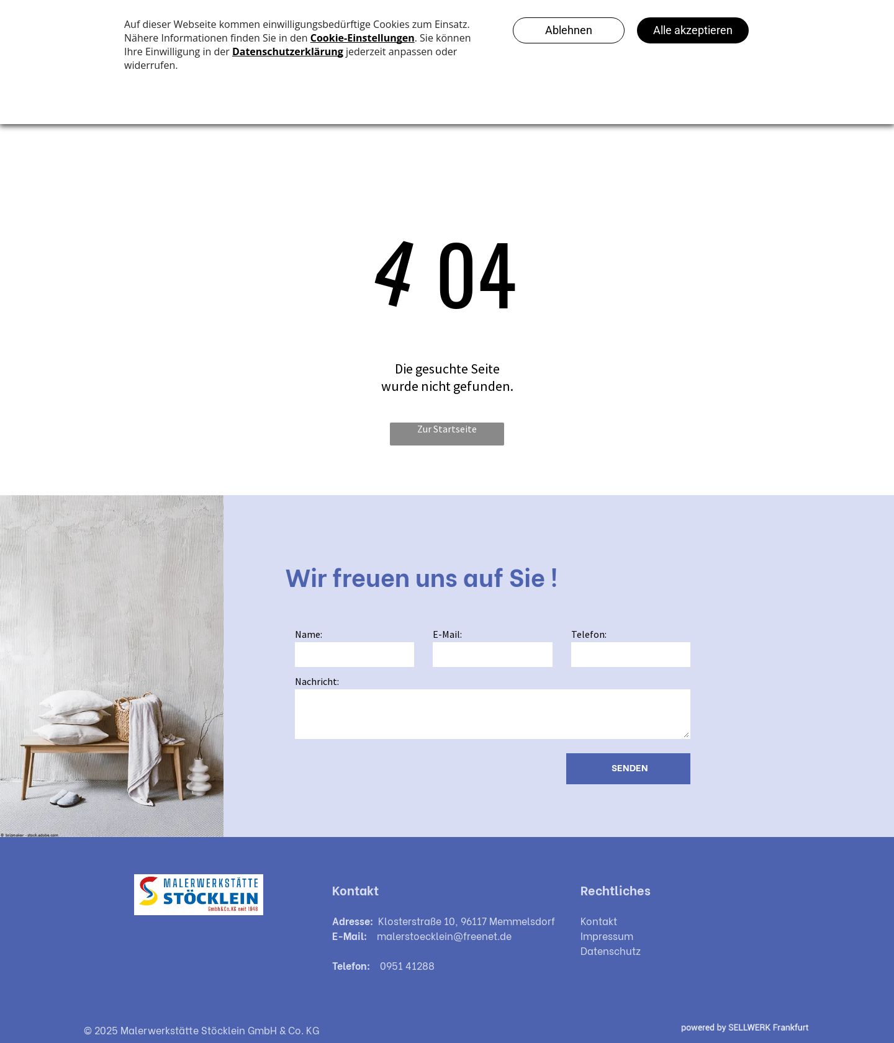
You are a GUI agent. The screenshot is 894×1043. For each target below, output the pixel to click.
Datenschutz (610, 950)
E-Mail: (447, 634)
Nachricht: (317, 681)
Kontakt (598, 920)
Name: (308, 634)
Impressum (606, 935)
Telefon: (589, 634)
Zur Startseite (447, 429)
